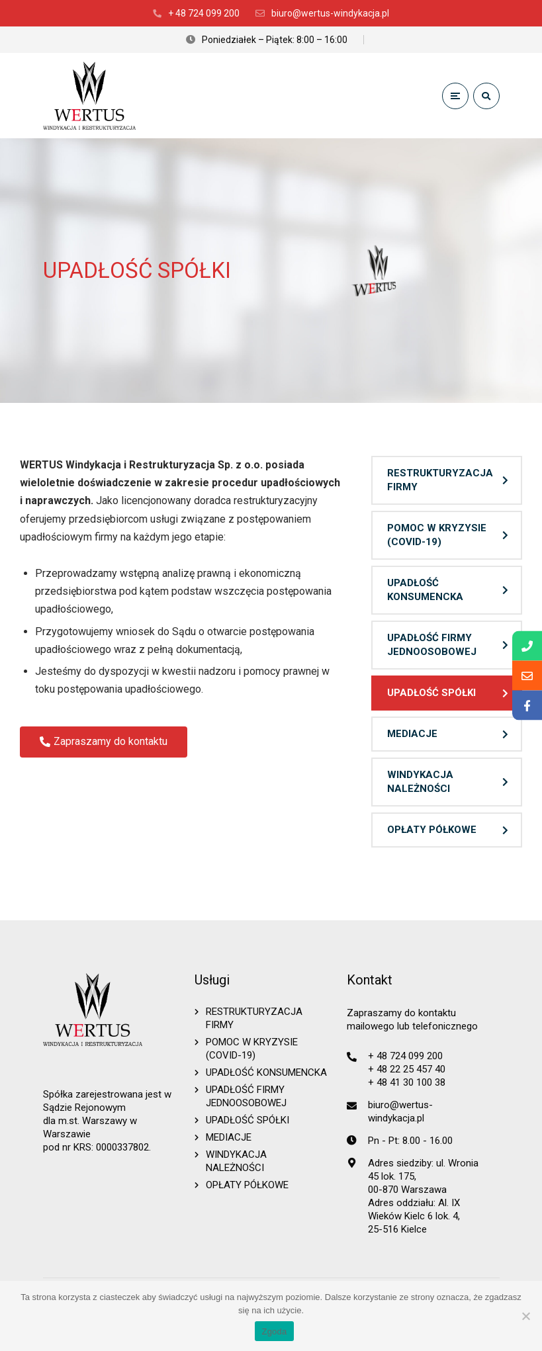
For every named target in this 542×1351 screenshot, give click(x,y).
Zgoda (274, 1331)
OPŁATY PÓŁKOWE (431, 830)
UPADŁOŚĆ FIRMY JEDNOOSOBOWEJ (431, 645)
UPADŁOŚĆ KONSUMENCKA (425, 590)
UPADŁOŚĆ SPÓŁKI (431, 693)
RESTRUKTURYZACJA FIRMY (440, 480)
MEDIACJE (412, 734)
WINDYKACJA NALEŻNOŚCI (420, 782)
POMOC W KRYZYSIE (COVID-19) (436, 535)
